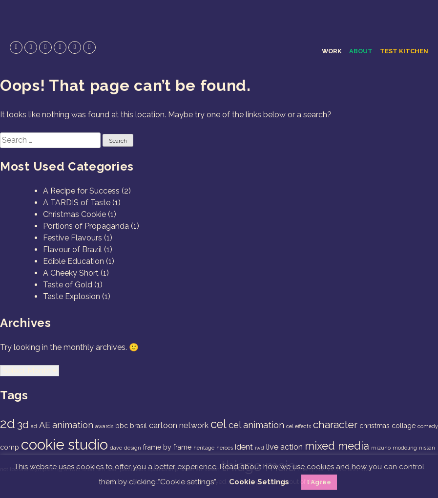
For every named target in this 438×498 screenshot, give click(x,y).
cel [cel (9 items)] (218, 424)
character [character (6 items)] (335, 424)
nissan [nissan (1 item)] (427, 448)
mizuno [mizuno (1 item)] (381, 448)
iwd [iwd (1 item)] (259, 448)
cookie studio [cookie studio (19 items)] (64, 444)
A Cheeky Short (71, 273)
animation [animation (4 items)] (72, 425)
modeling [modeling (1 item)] (405, 448)
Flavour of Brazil (72, 249)
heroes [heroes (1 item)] (224, 448)
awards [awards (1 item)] (104, 426)
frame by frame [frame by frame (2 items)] (167, 447)
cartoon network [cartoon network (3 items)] (179, 425)
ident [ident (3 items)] (244, 447)
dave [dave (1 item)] (116, 448)
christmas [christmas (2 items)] (374, 426)
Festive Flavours (72, 237)
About (361, 51)
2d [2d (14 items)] (7, 423)
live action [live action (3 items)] (284, 447)
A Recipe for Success (81, 190)
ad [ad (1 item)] (34, 426)
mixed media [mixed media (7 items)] (337, 445)
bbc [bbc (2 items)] (121, 426)
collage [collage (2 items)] (404, 426)
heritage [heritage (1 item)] (203, 448)
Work (332, 51)
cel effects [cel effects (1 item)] (298, 426)
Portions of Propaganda (86, 226)
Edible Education (73, 261)
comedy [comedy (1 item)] (427, 426)
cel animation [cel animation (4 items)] (256, 425)
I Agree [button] (319, 482)
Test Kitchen (404, 51)
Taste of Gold (67, 284)
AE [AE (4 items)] (44, 425)
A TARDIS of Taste (76, 202)
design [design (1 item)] (132, 448)
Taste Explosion (71, 296)
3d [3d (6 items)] (23, 424)
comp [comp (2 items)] (9, 447)
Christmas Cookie (74, 214)
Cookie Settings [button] (259, 481)
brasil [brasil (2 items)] (138, 426)
